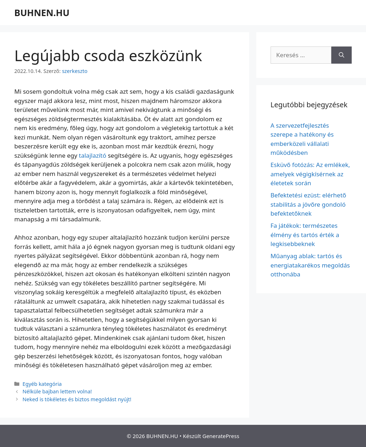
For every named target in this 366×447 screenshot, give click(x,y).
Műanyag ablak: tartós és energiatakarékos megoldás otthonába (310, 265)
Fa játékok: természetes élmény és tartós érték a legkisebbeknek (305, 234)
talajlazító (93, 155)
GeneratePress (220, 435)
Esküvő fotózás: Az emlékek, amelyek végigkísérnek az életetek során (310, 174)
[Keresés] (341, 55)
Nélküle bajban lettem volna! (57, 391)
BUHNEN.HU (41, 12)
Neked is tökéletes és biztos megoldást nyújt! (77, 399)
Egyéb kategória (42, 383)
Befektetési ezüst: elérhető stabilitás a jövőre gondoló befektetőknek (308, 204)
